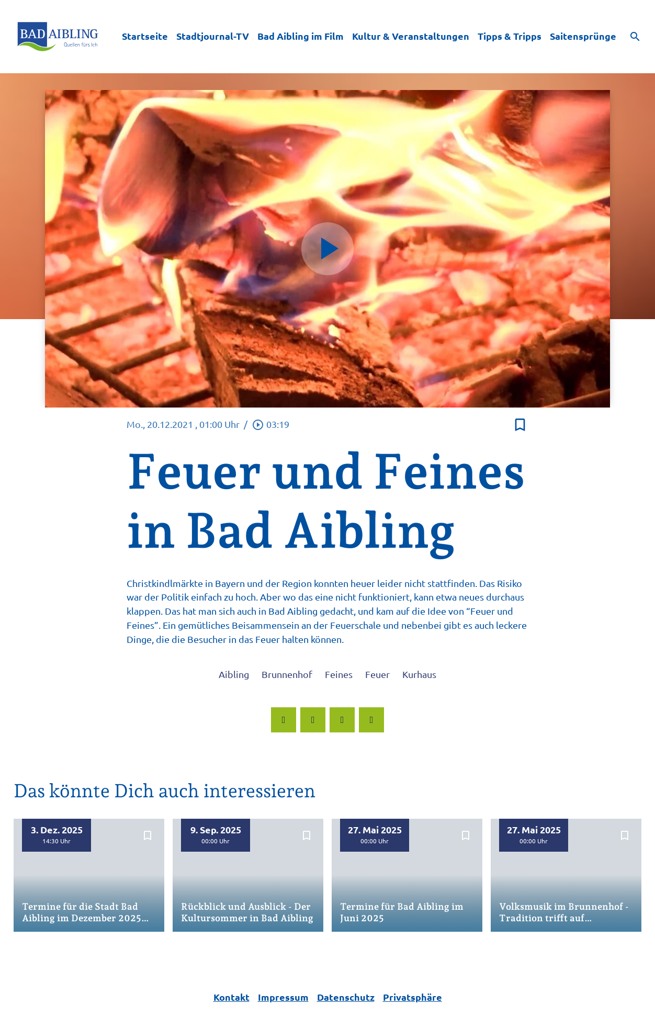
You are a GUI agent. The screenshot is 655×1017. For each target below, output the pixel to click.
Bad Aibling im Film (300, 36)
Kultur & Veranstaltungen (410, 36)
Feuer (377, 674)
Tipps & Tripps (509, 36)
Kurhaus (419, 674)
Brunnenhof (287, 674)
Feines (339, 674)
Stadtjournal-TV (212, 36)
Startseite (145, 36)
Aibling (234, 674)
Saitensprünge (583, 36)
